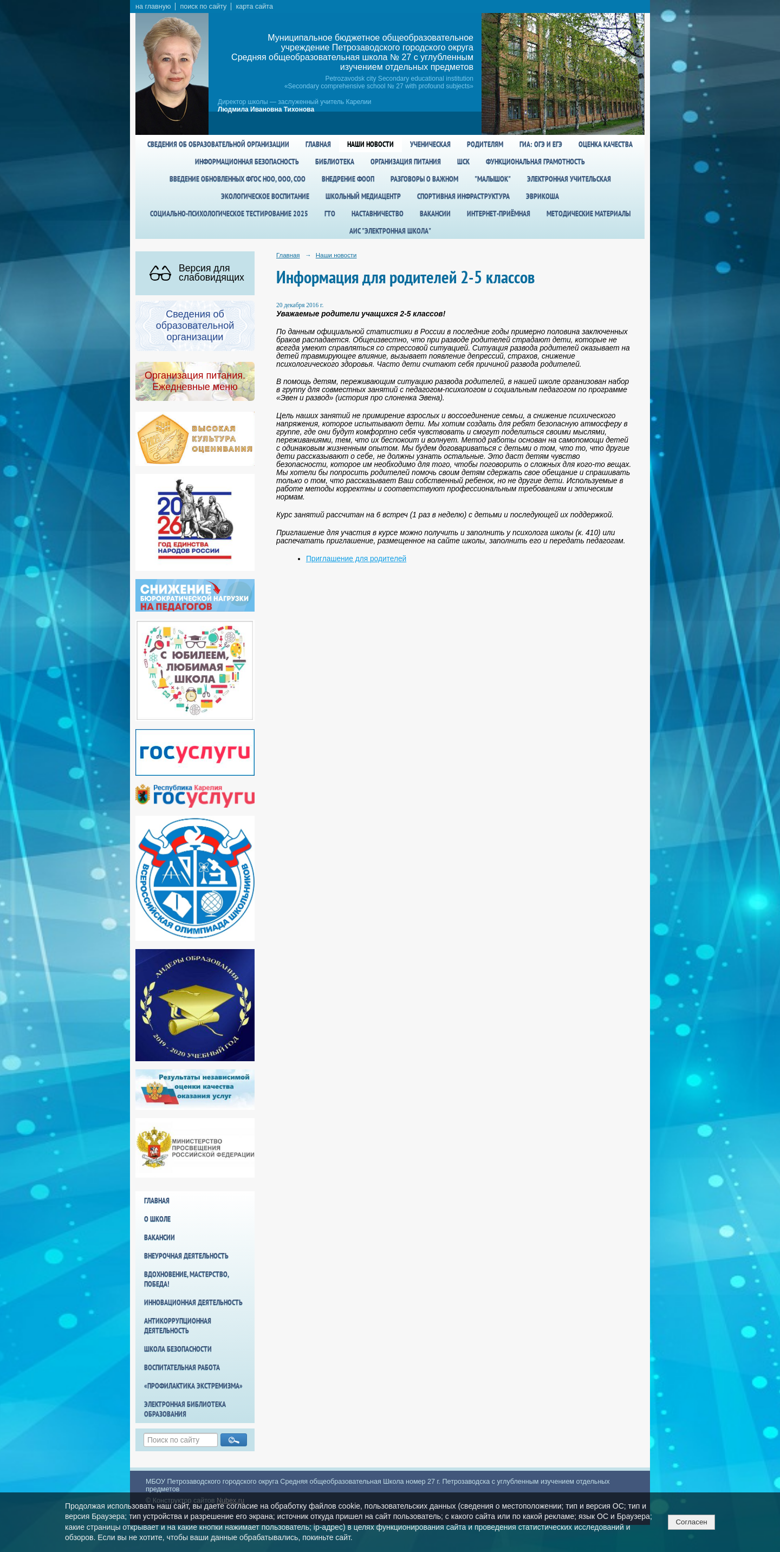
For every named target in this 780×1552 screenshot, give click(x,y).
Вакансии (435, 213)
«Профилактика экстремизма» (193, 1386)
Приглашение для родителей (356, 559)
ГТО (329, 213)
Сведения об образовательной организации (218, 144)
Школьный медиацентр (363, 196)
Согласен (691, 1522)
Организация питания (405, 161)
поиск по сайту (203, 6)
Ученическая (430, 144)
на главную (153, 6)
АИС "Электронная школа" (390, 231)
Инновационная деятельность (193, 1302)
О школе (157, 1219)
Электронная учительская (569, 179)
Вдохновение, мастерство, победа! (186, 1279)
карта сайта (254, 6)
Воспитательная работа (182, 1367)
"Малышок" (492, 179)
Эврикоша (542, 196)
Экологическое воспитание (265, 196)
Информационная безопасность (247, 161)
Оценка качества (605, 144)
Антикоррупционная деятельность (177, 1325)
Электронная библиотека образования (185, 1409)
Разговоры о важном (424, 179)
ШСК (463, 161)
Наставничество (378, 213)
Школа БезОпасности (178, 1349)
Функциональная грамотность (535, 161)
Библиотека (334, 161)
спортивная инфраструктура (463, 196)
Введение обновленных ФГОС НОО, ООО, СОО (238, 179)
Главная (318, 144)
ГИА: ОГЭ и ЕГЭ (540, 144)
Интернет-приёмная (498, 213)
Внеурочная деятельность (186, 1256)
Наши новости (370, 144)
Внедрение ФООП (348, 179)
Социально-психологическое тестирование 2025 (229, 213)
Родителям (485, 144)
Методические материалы (588, 213)
